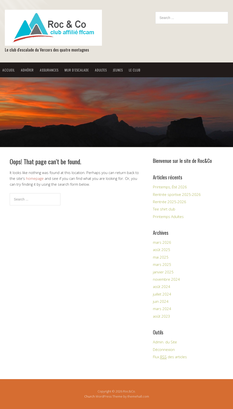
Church (89, 396)
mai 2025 (160, 257)
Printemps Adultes (168, 216)
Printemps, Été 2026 (170, 186)
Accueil (8, 69)
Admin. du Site (165, 341)
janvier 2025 (163, 272)
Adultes (101, 69)
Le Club (134, 69)
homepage (35, 178)
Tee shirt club (164, 209)
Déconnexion (164, 349)
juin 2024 (160, 301)
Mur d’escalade (77, 69)
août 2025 (161, 249)
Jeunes (118, 69)
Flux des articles (170, 356)
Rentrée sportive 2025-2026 (177, 194)
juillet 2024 (162, 294)
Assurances (49, 69)
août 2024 (161, 286)
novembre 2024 (166, 279)
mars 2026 (162, 242)
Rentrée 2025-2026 (169, 201)
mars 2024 (162, 308)
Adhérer (27, 69)
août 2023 (161, 316)
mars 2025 (162, 264)
